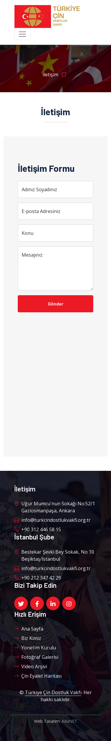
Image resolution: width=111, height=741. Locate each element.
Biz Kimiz (27, 638)
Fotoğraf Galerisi (36, 657)
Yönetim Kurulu (35, 647)
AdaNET (69, 721)
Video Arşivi (30, 666)
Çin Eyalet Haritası (38, 676)
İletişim (55, 74)
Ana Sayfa (28, 629)
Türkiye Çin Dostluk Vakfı (53, 692)
